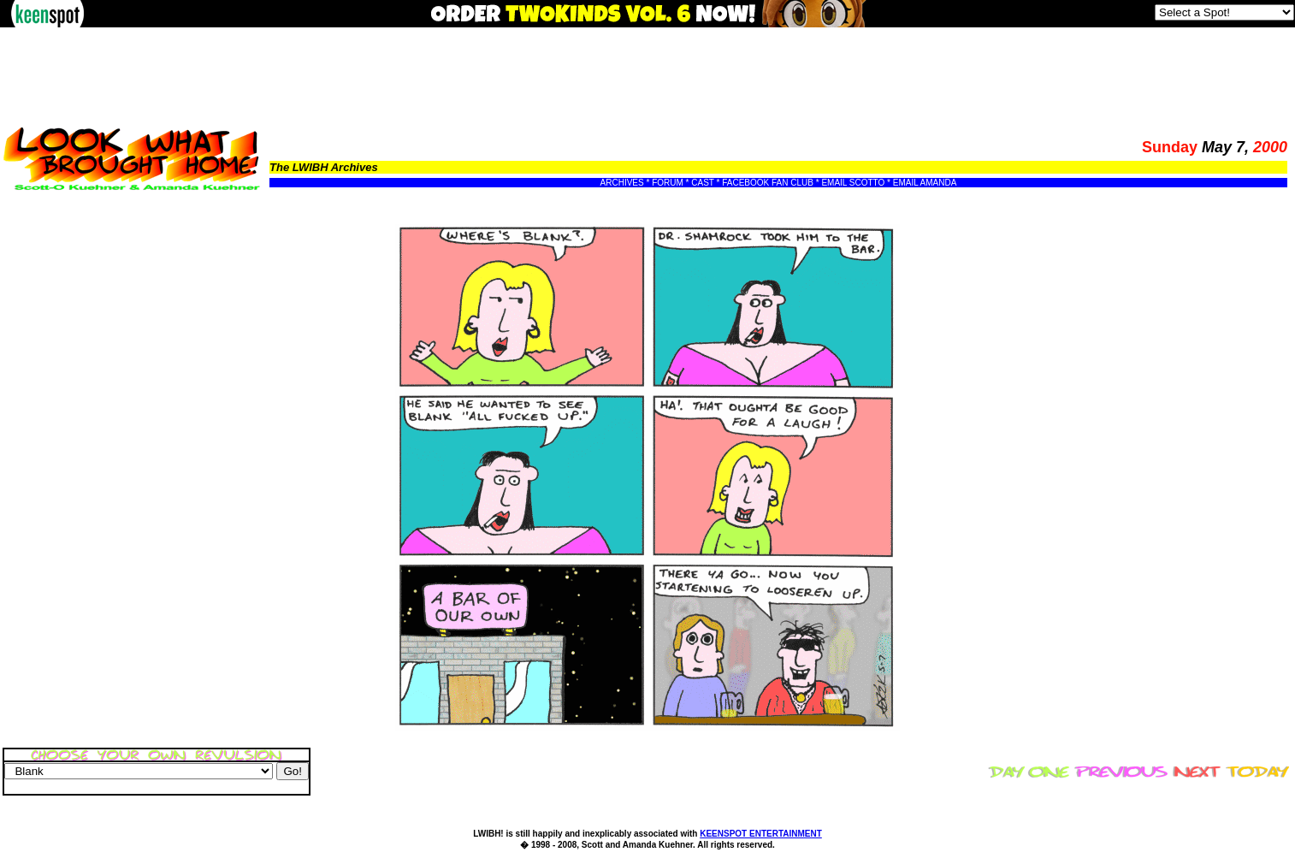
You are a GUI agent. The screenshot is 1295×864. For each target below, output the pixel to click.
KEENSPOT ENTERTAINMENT (761, 833)
